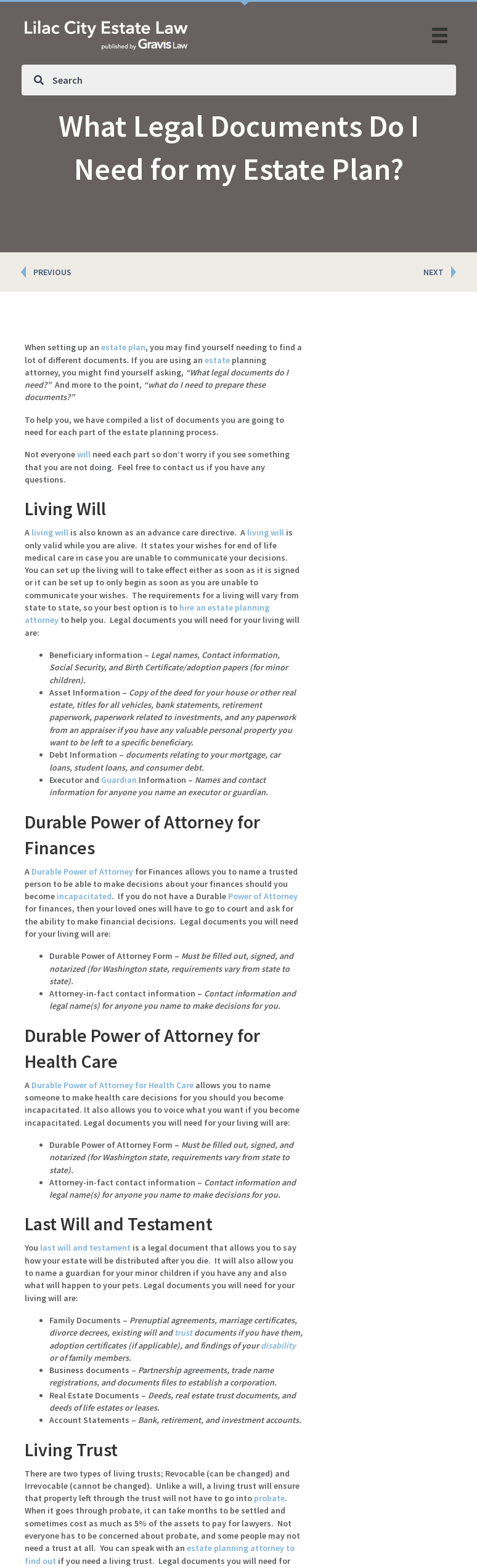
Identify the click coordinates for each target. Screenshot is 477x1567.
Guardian (119, 779)
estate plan (123, 347)
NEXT (433, 272)
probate (269, 1498)
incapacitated (84, 896)
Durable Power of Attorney (82, 871)
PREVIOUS (52, 272)
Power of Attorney (263, 896)
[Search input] (239, 80)
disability (278, 1345)
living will (49, 532)
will (84, 454)
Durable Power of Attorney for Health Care (112, 1085)
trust (183, 1332)
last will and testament (85, 1247)
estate (217, 360)
